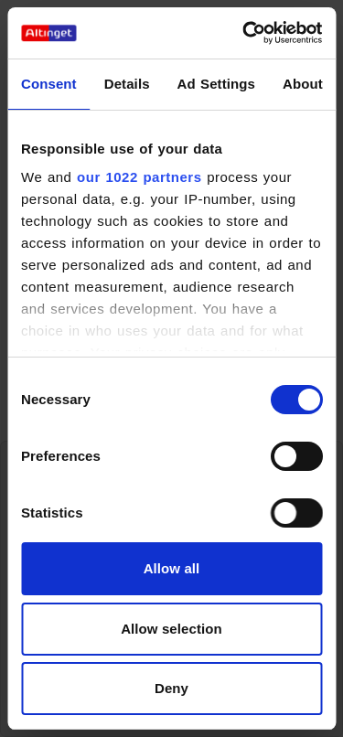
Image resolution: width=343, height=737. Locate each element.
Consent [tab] (49, 83)
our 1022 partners (139, 177)
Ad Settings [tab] (216, 83)
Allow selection (171, 628)
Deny (171, 688)
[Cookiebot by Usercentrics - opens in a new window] (244, 33)
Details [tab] (127, 83)
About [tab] (303, 83)
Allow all (172, 568)
